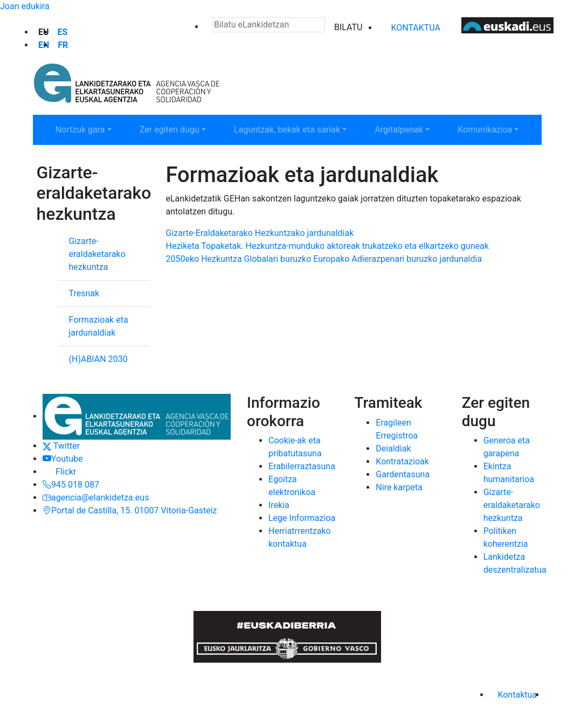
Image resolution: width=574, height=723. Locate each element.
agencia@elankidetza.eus (96, 497)
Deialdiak (393, 448)
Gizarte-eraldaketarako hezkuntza (97, 254)
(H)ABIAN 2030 (98, 359)
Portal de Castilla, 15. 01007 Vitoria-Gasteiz (130, 510)
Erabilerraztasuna (301, 466)
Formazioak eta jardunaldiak (98, 326)
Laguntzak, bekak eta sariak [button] (286, 129)
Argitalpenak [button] (409, 129)
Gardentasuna (403, 474)
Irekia (278, 505)
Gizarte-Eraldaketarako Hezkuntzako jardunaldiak (260, 233)
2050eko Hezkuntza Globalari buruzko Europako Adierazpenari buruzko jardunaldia (324, 259)
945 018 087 (71, 484)
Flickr (59, 472)
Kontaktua (415, 28)
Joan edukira (25, 6)
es (63, 32)
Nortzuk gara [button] (90, 129)
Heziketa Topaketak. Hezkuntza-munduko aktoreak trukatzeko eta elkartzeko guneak (327, 246)
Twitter (61, 446)
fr (63, 45)
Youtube (63, 459)
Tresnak (84, 293)
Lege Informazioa (301, 518)
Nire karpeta (399, 487)
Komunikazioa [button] (494, 129)
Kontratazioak (402, 461)
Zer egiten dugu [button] (179, 129)
